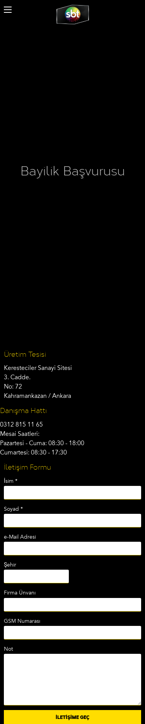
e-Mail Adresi (20, 537)
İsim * (10, 481)
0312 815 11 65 (21, 425)
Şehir (10, 565)
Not (8, 649)
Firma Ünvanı (20, 592)
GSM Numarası (22, 621)
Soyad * (13, 509)
